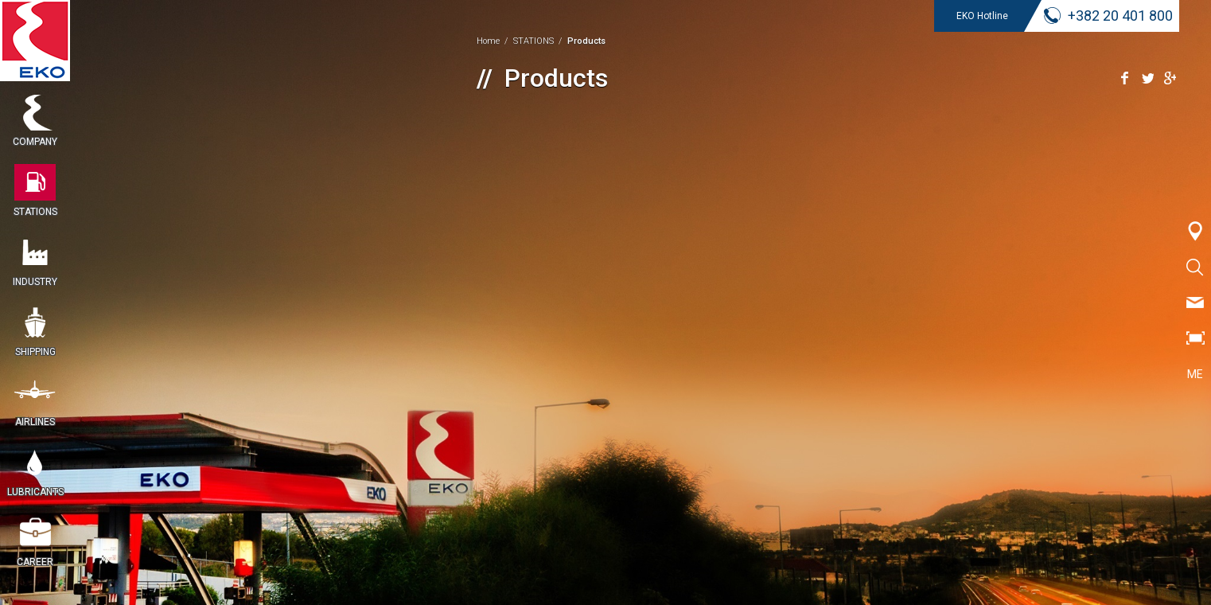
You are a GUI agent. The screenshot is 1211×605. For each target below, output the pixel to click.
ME (1195, 374)
